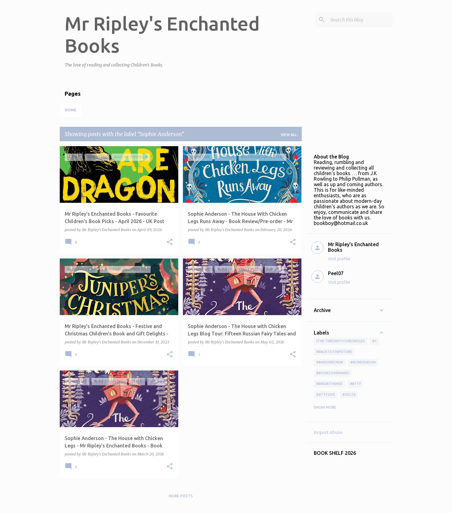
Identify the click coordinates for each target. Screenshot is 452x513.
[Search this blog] (360, 19)
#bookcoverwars (332, 373)
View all (289, 135)
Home (70, 110)
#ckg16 (348, 394)
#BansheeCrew (329, 362)
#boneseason (363, 362)
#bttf (355, 384)
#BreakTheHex (329, 384)
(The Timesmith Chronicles (340, 341)
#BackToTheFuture (334, 352)
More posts (181, 496)
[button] (169, 242)
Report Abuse (328, 432)
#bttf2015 (325, 394)
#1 (374, 341)
